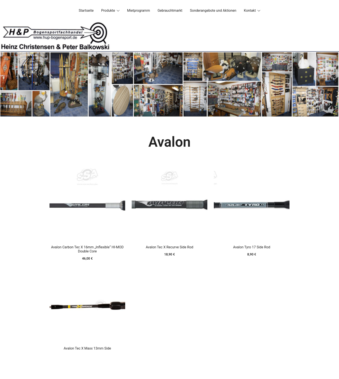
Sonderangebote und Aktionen (213, 10)
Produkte (108, 10)
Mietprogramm (138, 10)
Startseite (86, 10)
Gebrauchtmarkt (170, 10)
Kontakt (250, 10)
